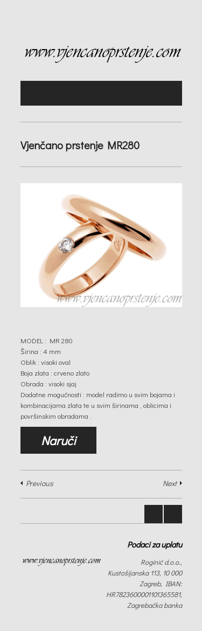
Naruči (58, 440)
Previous (39, 483)
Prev (153, 514)
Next (170, 483)
